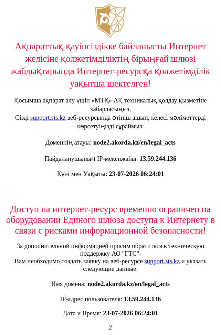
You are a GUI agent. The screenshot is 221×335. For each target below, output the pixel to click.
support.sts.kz (48, 117)
